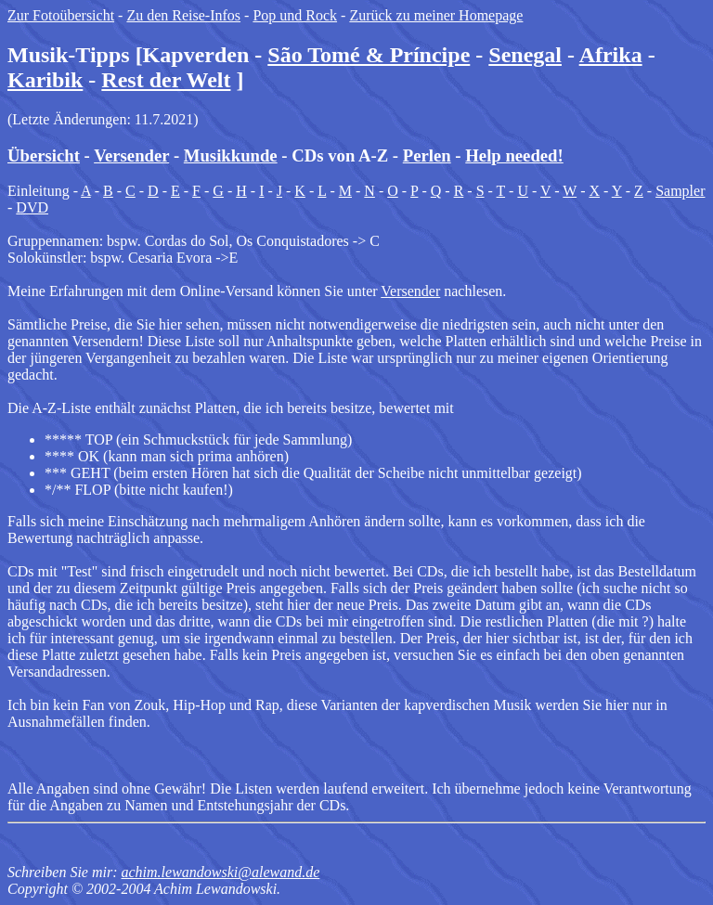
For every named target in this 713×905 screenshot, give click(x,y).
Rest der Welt (165, 80)
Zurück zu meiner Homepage (436, 15)
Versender (131, 155)
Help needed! (514, 155)
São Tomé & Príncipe (368, 55)
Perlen (427, 155)
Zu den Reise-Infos (183, 15)
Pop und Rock (295, 15)
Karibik (45, 80)
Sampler (680, 191)
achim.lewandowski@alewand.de (220, 872)
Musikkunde (231, 155)
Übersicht (43, 155)
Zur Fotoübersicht (60, 15)
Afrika (610, 55)
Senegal (525, 55)
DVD (32, 207)
